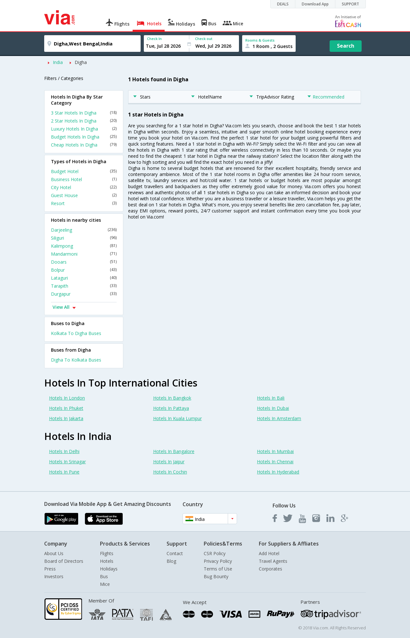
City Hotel (84, 187)
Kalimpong (84, 246)
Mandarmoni (84, 254)
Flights (106, 553)
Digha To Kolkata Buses (76, 360)
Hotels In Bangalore (173, 451)
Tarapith (84, 286)
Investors (53, 576)
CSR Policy (215, 553)
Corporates (270, 569)
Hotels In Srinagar (67, 462)
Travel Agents (273, 561)
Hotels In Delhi (64, 451)
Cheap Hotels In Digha (84, 145)
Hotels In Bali (270, 398)
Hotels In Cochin (170, 472)
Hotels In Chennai (275, 462)
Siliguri (84, 238)
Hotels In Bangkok (172, 398)
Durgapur (84, 294)
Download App (315, 4)
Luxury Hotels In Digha (84, 129)
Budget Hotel (84, 171)
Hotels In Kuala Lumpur (177, 418)
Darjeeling (84, 230)
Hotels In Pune (64, 472)
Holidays (109, 569)
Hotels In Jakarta (66, 418)
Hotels (106, 561)
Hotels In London (67, 398)
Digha (81, 62)
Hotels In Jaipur (168, 462)
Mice (105, 584)
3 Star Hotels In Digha (84, 113)
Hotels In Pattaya (171, 408)
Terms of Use (218, 569)
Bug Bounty (216, 576)
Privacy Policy (218, 561)
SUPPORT (350, 4)
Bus (104, 576)
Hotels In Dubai (273, 408)
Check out (203, 38)
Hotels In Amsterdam (279, 418)
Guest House (84, 195)
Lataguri (84, 278)
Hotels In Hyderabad (278, 472)
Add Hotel (269, 553)
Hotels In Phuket (66, 408)
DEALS (283, 4)
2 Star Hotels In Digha (84, 121)
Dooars (84, 262)
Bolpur (84, 270)
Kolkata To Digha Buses (76, 333)
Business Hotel (84, 179)
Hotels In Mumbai (275, 451)
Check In (154, 38)
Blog (171, 561)
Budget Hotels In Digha (84, 137)
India (58, 62)
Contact (175, 553)
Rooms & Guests (260, 40)
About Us (53, 553)
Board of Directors (63, 561)
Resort (84, 203)
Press (50, 569)
